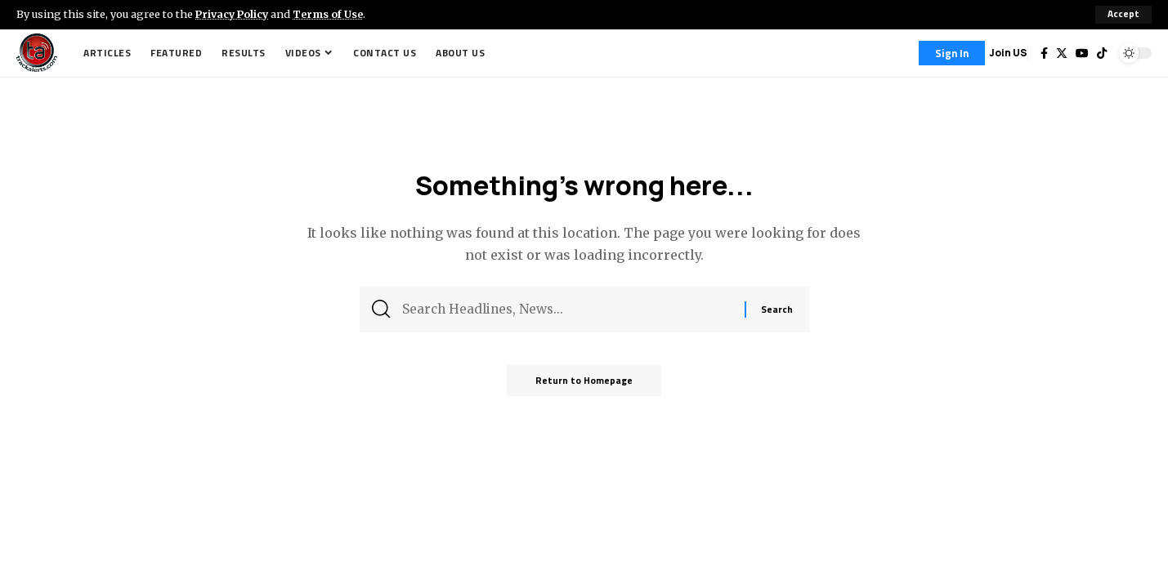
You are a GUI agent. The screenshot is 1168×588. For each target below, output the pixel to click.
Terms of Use (332, 13)
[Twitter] (1062, 53)
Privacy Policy (233, 13)
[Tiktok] (1102, 53)
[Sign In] (952, 53)
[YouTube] (1082, 53)
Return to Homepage (584, 385)
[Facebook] (1044, 53)
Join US (1008, 53)
